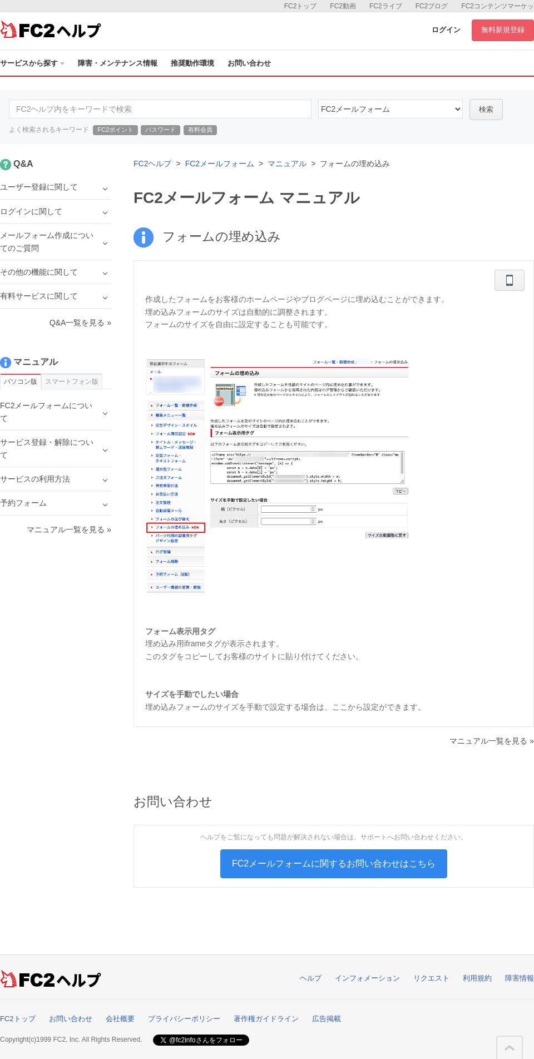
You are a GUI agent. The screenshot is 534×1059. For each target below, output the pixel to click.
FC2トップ (300, 6)
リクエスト (431, 978)
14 (390, 109)
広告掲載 (326, 1019)
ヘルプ (311, 978)
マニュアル (287, 163)
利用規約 (477, 978)
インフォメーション (367, 978)
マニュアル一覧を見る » (491, 740)
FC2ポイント (115, 129)
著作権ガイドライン (266, 1019)
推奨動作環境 (192, 63)
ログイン (446, 30)
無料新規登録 (503, 30)
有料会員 (200, 129)
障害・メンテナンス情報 (117, 63)
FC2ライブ (385, 6)
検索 (486, 109)
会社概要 (120, 1019)
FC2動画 (343, 6)
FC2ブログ (432, 6)
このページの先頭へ (509, 1048)
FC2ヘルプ (152, 163)
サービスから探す (32, 63)
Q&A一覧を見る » (80, 322)
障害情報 (519, 978)
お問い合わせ (249, 63)
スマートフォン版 (71, 381)
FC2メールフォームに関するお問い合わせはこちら (334, 863)
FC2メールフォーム (219, 163)
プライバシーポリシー (184, 1019)
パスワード (160, 129)
